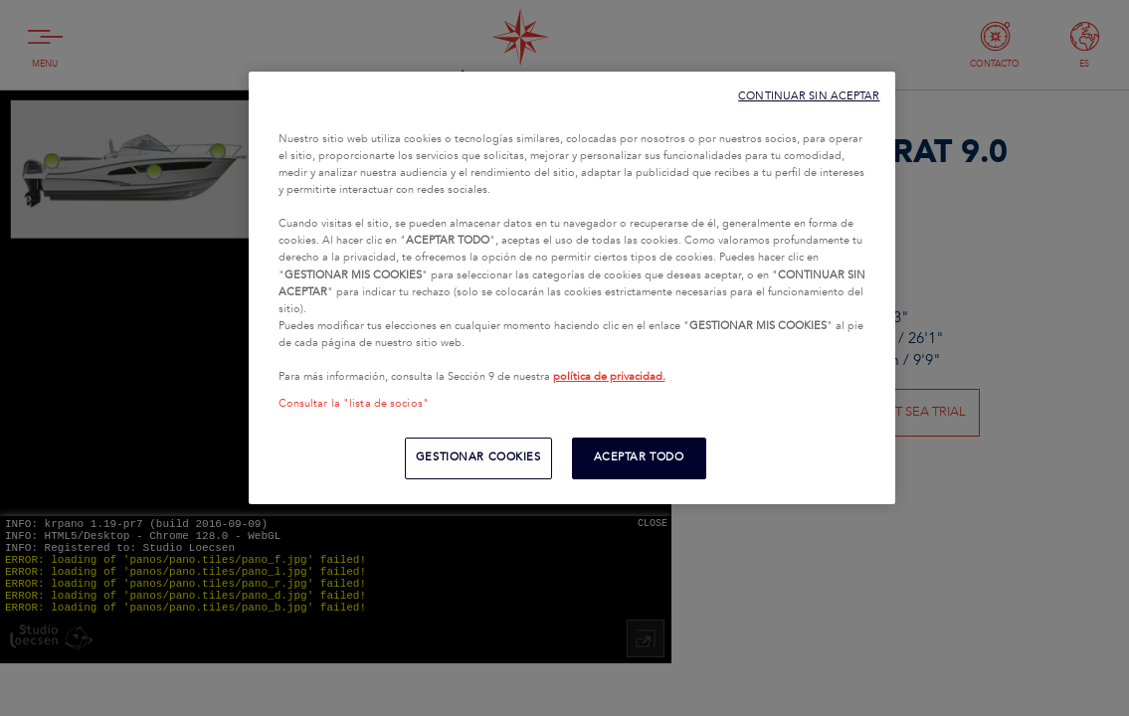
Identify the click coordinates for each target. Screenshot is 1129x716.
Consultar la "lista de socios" (354, 404)
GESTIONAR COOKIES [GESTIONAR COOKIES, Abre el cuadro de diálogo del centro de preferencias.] (478, 457)
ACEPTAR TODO (639, 457)
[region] (572, 288)
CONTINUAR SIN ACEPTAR (808, 96)
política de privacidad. (609, 377)
